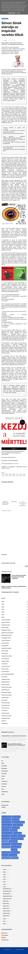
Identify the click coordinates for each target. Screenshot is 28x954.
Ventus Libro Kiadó (6, 715)
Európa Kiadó (4, 645)
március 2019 (6, 910)
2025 (2, 614)
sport (2, 778)
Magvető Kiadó (5, 682)
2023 (2, 609)
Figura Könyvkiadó (6, 648)
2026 (2, 617)
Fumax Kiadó (4, 650)
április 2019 (6, 908)
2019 (4, 886)
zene (2, 789)
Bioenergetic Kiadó (6, 635)
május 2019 (6, 905)
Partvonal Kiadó (5, 702)
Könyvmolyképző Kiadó (7, 674)
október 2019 (6, 893)
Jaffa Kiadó (4, 663)
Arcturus (5, 933)
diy (2, 760)
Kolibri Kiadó (4, 669)
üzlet (2, 794)
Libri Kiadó (4, 676)
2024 (2, 612)
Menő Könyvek (5, 689)
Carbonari (5, 935)
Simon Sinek (5, 18)
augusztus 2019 (7, 898)
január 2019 (6, 915)
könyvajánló (4, 771)
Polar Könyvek (5, 708)
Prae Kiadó (4, 710)
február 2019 (6, 913)
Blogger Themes (14, 951)
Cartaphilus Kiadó (6, 638)
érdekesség (4, 791)
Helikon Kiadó (5, 661)
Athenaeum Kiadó (6, 630)
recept (3, 776)
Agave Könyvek (5, 622)
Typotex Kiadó (5, 713)
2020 (2, 601)
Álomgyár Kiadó (5, 718)
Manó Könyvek (5, 684)
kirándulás (4, 765)
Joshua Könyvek (5, 666)
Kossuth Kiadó (5, 671)
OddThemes (13, 949)
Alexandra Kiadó (5, 625)
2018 (4, 918)
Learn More (11, 13)
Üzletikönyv (4, 723)
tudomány (4, 784)
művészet (4, 773)
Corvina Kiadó (5, 643)
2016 (4, 923)
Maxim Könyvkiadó (6, 687)
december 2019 (7, 888)
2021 (2, 604)
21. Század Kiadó (5, 619)
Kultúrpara (6, 939)
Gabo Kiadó (4, 653)
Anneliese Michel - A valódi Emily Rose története (13, 735)
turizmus (3, 786)
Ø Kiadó (3, 720)
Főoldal (3, 807)
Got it (19, 13)
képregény (4, 768)
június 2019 (6, 903)
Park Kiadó (4, 700)
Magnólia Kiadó (5, 679)
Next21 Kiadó (5, 697)
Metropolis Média (6, 692)
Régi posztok (4, 805)
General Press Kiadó (6, 656)
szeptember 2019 (7, 896)
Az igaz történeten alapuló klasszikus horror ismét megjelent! (16, 744)
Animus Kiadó (5, 627)
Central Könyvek (5, 640)
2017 (4, 921)
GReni (5, 40)
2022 (2, 606)
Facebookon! (15, 463)
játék (2, 763)
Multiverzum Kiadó (6, 695)
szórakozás (4, 781)
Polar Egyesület (5, 705)
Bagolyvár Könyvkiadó (7, 632)
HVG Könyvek (5, 658)
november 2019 (7, 891)
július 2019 (5, 901)
